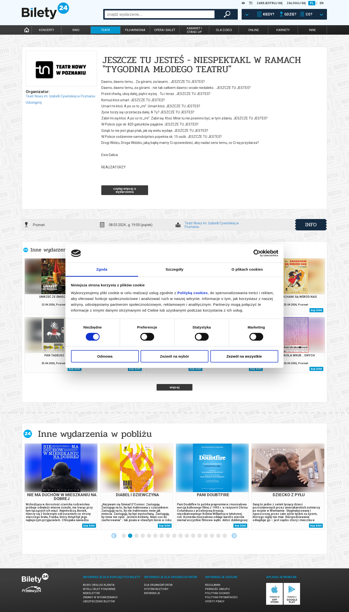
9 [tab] (174, 536)
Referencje (152, 593)
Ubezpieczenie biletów (99, 601)
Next (234, 535)
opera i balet (164, 30)
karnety (283, 30)
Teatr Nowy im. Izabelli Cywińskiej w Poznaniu (60, 96)
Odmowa (104, 356)
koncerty (46, 30)
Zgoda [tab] (101, 269)
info (311, 224)
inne (312, 30)
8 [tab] (168, 536)
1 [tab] (124, 536)
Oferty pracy (214, 601)
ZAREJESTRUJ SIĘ (270, 3)
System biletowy (156, 589)
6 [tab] (155, 536)
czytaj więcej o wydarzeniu (124, 190)
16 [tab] (218, 536)
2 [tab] (130, 536)
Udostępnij (34, 102)
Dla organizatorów (158, 585)
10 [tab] (180, 536)
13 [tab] (199, 536)
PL (312, 3)
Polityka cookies (217, 593)
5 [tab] (149, 536)
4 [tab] (143, 536)
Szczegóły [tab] (174, 269)
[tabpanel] (61, 486)
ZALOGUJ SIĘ (296, 3)
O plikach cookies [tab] (247, 269)
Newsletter (91, 593)
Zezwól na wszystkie (244, 356)
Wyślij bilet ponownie (99, 589)
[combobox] (159, 14)
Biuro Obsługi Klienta (98, 585)
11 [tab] (187, 536)
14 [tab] (206, 536)
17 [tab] (224, 536)
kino (75, 30)
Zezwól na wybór (174, 356)
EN (322, 3)
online (253, 30)
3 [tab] (136, 536)
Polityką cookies (192, 293)
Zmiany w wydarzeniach (100, 597)
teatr (105, 30)
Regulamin (212, 585)
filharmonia (135, 30)
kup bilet (316, 310)
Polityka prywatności (221, 597)
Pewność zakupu (217, 589)
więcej (175, 387)
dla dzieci (224, 30)
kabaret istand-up (194, 30)
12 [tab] (193, 536)
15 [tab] (212, 536)
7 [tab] (161, 536)
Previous (114, 535)
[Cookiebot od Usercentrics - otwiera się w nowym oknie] (257, 253)
